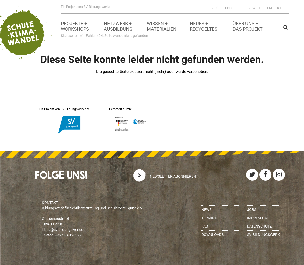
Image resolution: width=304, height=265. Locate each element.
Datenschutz (259, 226)
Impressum (257, 218)
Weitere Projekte (267, 8)
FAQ (204, 226)
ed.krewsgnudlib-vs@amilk (63, 230)
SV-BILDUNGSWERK (263, 234)
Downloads (212, 234)
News (206, 210)
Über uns (224, 8)
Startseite (69, 36)
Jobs (251, 210)
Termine (209, 218)
